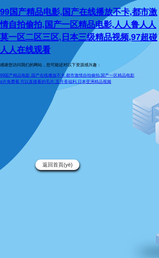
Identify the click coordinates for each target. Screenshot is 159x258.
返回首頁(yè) (57, 165)
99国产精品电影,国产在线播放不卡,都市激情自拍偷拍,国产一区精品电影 (67, 75)
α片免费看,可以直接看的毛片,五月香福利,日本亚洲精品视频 (55, 81)
